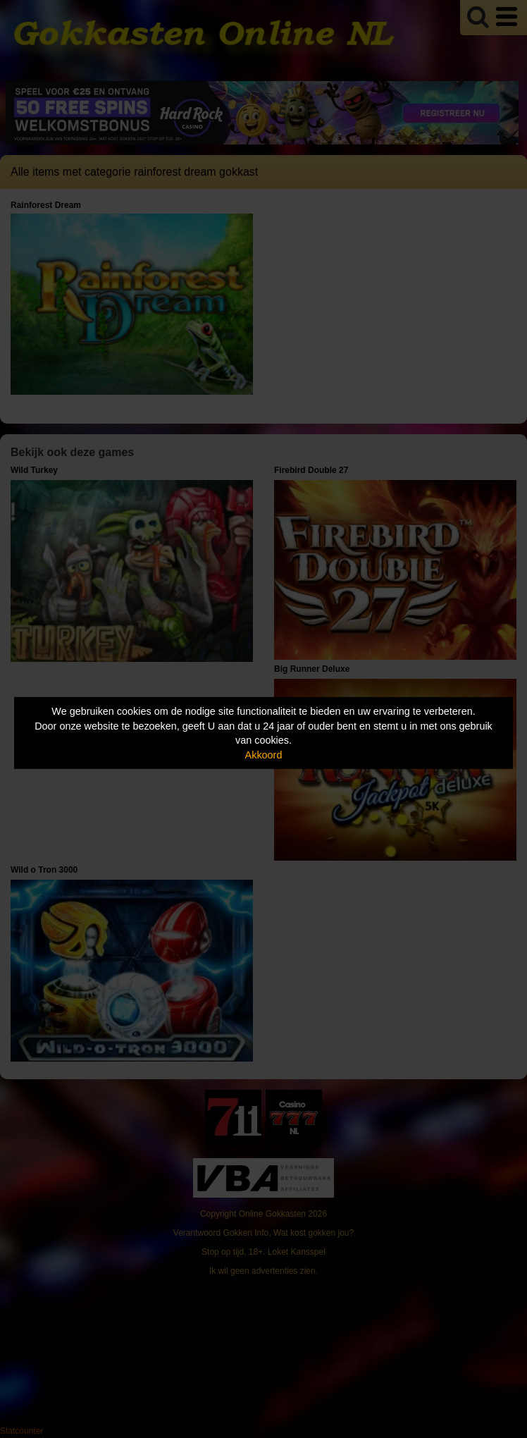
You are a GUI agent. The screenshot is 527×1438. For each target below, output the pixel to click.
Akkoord (264, 755)
